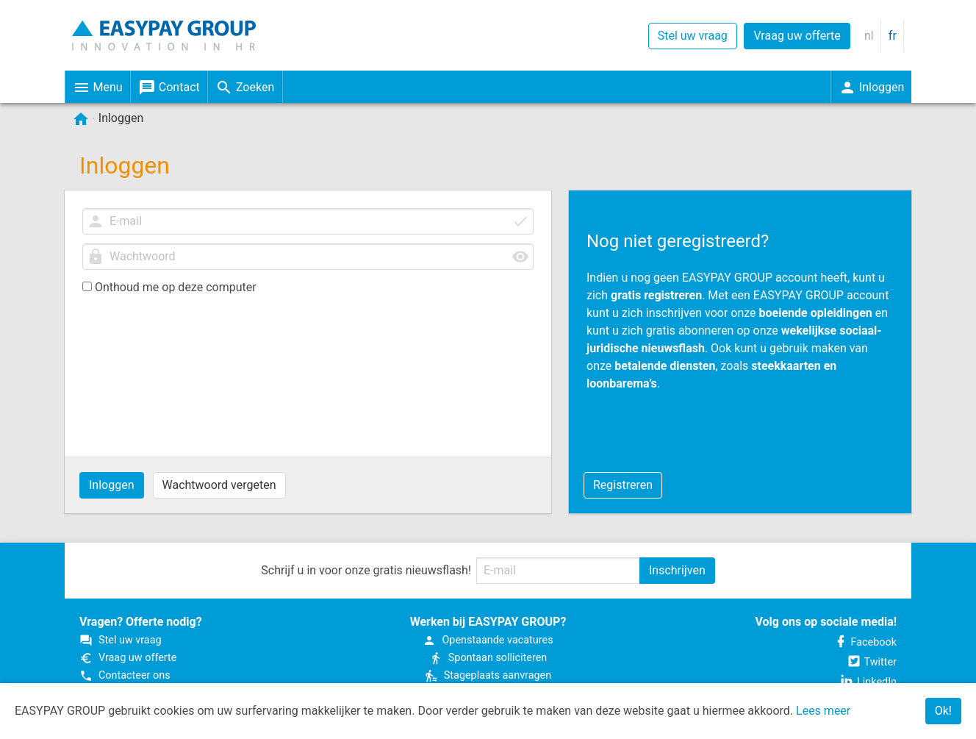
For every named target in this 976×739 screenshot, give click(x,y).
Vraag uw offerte (796, 36)
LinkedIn (868, 682)
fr (893, 36)
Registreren (623, 485)
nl (869, 36)
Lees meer (823, 711)
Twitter (872, 662)
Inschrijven (677, 570)
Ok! (943, 711)
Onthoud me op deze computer (169, 287)
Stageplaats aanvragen (488, 675)
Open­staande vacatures (488, 640)
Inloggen (111, 485)
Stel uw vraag (693, 36)
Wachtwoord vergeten (219, 485)
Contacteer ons (125, 675)
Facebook (865, 642)
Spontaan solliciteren (488, 657)
